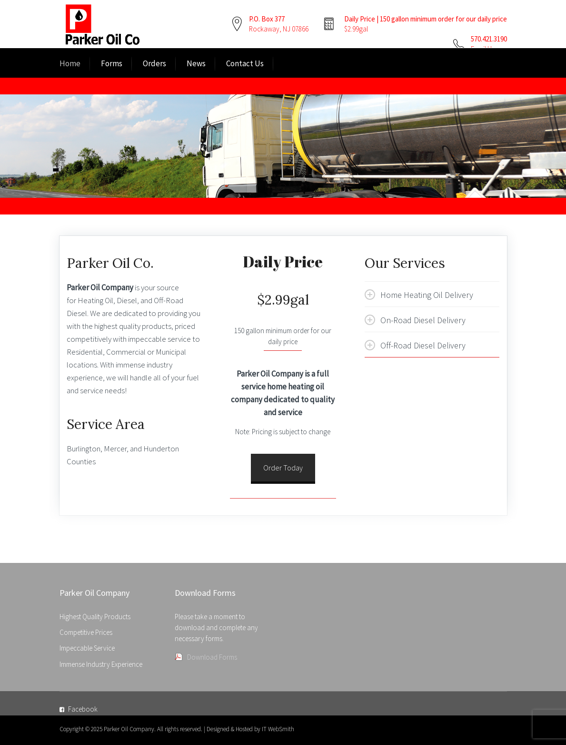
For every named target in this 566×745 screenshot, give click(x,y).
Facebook (83, 709)
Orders (154, 63)
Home (70, 63)
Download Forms (212, 657)
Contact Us (245, 63)
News (196, 63)
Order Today (283, 467)
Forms (111, 63)
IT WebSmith (278, 729)
